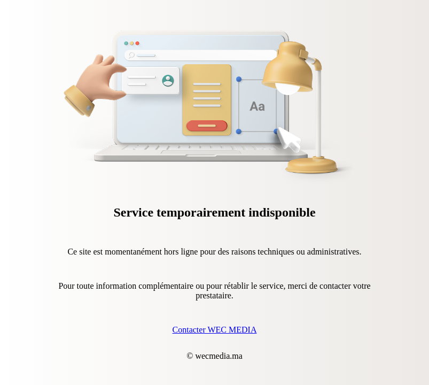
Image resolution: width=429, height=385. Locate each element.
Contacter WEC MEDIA (215, 329)
